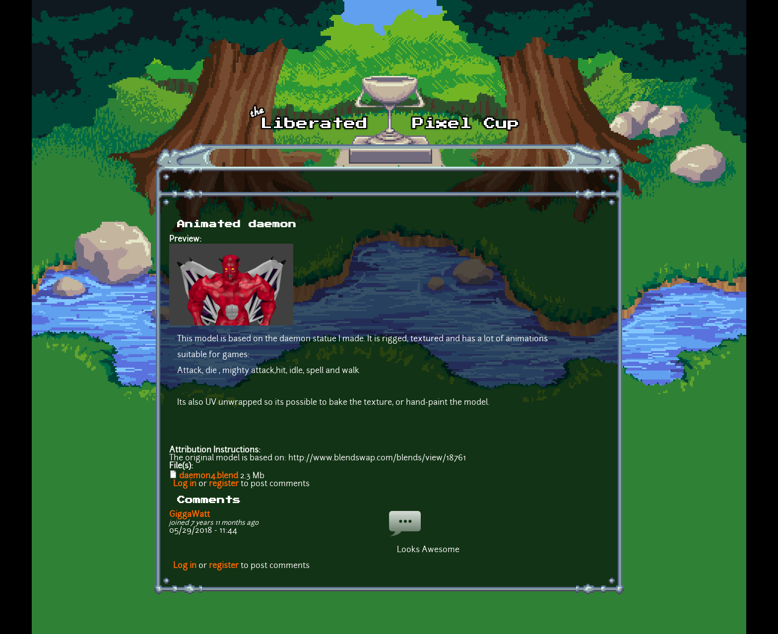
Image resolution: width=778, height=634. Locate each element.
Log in (184, 484)
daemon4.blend (208, 476)
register (224, 484)
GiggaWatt (189, 515)
